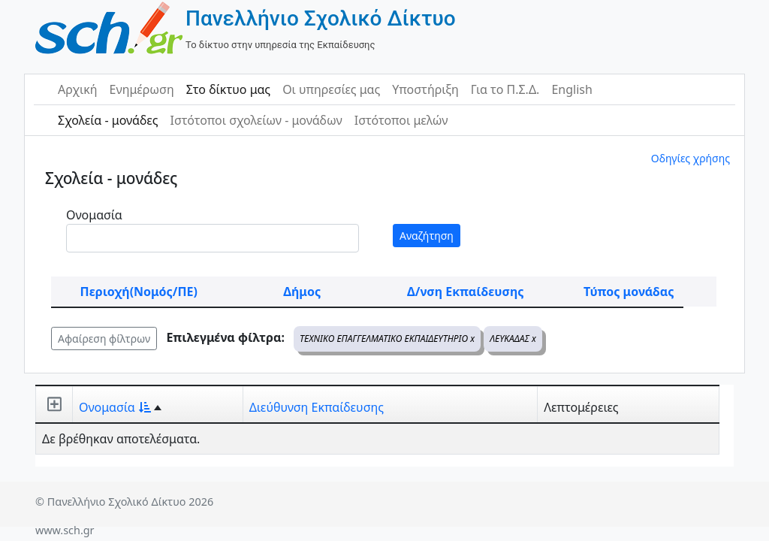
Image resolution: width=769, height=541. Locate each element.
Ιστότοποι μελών (401, 120)
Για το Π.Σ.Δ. (505, 89)
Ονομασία (94, 215)
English (571, 89)
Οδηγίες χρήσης (690, 158)
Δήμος (302, 291)
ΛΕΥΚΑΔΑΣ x (513, 338)
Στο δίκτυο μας (228, 89)
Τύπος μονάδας (629, 291)
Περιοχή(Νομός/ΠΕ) (139, 291)
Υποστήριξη (425, 89)
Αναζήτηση (427, 235)
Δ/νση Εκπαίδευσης (465, 291)
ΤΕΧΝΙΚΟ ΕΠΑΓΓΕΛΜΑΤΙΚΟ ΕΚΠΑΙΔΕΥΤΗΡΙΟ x (387, 338)
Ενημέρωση (142, 89)
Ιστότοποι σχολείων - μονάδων (256, 120)
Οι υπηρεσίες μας (331, 89)
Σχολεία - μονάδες (108, 120)
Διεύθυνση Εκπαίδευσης (316, 407)
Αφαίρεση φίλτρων (104, 338)
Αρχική (78, 89)
